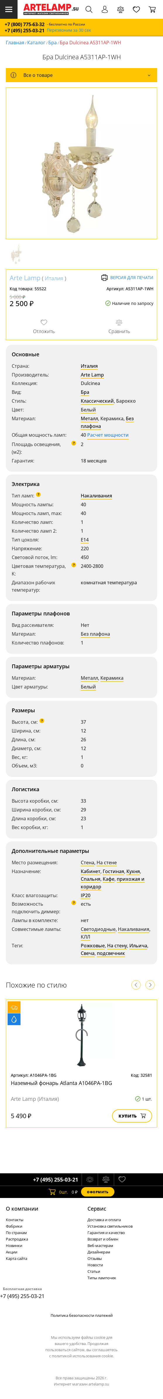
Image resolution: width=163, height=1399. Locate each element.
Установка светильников (110, 1226)
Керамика (111, 678)
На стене (107, 862)
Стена (87, 862)
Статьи (93, 1271)
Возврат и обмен (102, 1239)
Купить (132, 1116)
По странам (16, 1232)
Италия (54, 278)
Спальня (90, 879)
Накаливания (96, 495)
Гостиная (113, 871)
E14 (85, 539)
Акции (11, 1252)
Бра (52, 42)
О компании (22, 1208)
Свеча (88, 953)
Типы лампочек (101, 1277)
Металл (89, 418)
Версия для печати (127, 277)
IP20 (85, 895)
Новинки (14, 1245)
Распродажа (17, 1239)
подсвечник (111, 953)
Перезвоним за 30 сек (69, 30)
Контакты (14, 1219)
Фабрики (14, 1226)
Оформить (98, 1192)
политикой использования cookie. (83, 1356)
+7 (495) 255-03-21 (24, 31)
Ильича (138, 945)
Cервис (96, 1208)
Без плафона (95, 634)
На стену (117, 945)
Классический (97, 401)
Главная (15, 42)
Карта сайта (16, 1258)
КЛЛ (85, 937)
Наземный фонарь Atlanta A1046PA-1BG (61, 1082)
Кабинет (90, 871)
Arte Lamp (25, 277)
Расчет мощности (108, 435)
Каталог (36, 42)
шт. (58, 1191)
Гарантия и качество (106, 1232)
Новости (95, 1265)
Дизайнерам (98, 1252)
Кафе (108, 879)
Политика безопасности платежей (82, 1315)
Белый (88, 409)
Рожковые (93, 945)
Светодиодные (98, 929)
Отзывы (94, 1258)
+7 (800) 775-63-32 (24, 24)
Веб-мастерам (100, 1245)
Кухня (133, 871)
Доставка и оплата (104, 1219)
